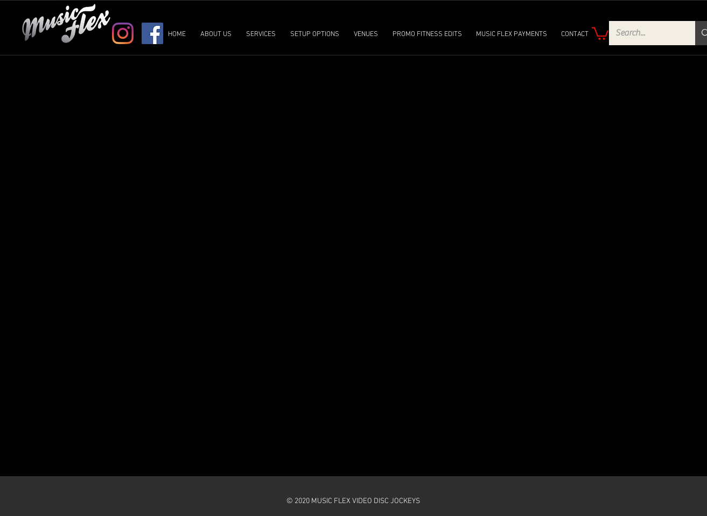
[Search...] (644, 33)
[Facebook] (152, 33)
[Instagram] (123, 33)
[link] (600, 33)
